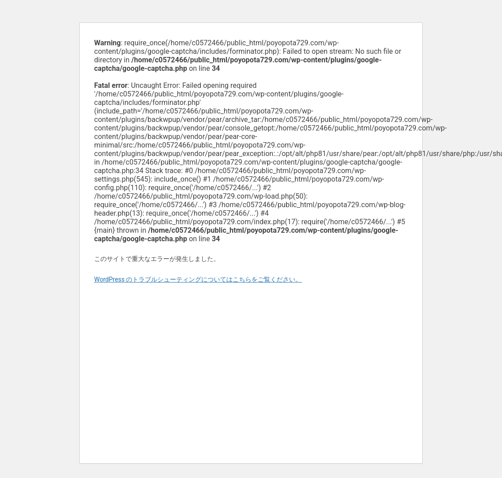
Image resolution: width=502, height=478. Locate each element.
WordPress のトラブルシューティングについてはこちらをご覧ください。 (198, 279)
